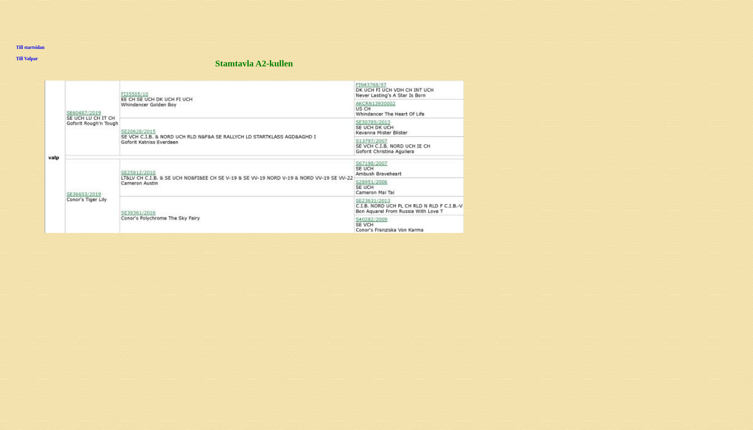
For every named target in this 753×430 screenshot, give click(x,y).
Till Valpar (27, 58)
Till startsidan (30, 47)
